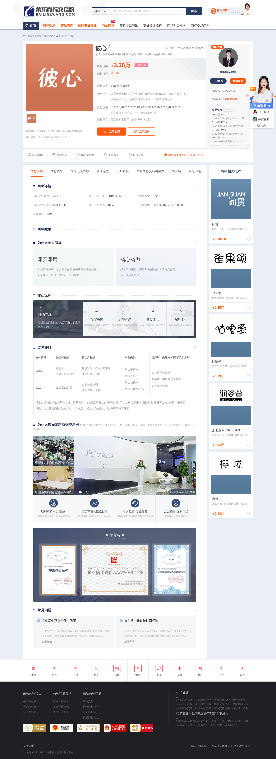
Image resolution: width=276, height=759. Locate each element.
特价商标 (108, 24)
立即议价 (141, 132)
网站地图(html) (220, 745)
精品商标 (67, 25)
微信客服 (260, 119)
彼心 (73, 36)
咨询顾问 (167, 99)
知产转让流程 (184, 704)
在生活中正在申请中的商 (59, 620)
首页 (33, 25)
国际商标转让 (87, 25)
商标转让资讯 (61, 706)
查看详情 (47, 641)
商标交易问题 (200, 25)
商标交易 (49, 25)
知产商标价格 (203, 704)
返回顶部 (261, 125)
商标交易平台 (222, 704)
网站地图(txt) (199, 745)
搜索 (194, 11)
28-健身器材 (62, 36)
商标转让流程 (152, 25)
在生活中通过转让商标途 (141, 620)
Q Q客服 (260, 112)
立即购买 (112, 132)
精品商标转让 (31, 701)
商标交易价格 (222, 708)
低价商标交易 (203, 708)
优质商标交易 (240, 704)
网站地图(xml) (242, 745)
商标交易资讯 (129, 25)
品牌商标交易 (184, 708)
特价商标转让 (31, 712)
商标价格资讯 (61, 701)
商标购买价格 (176, 25)
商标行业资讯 (61, 712)
